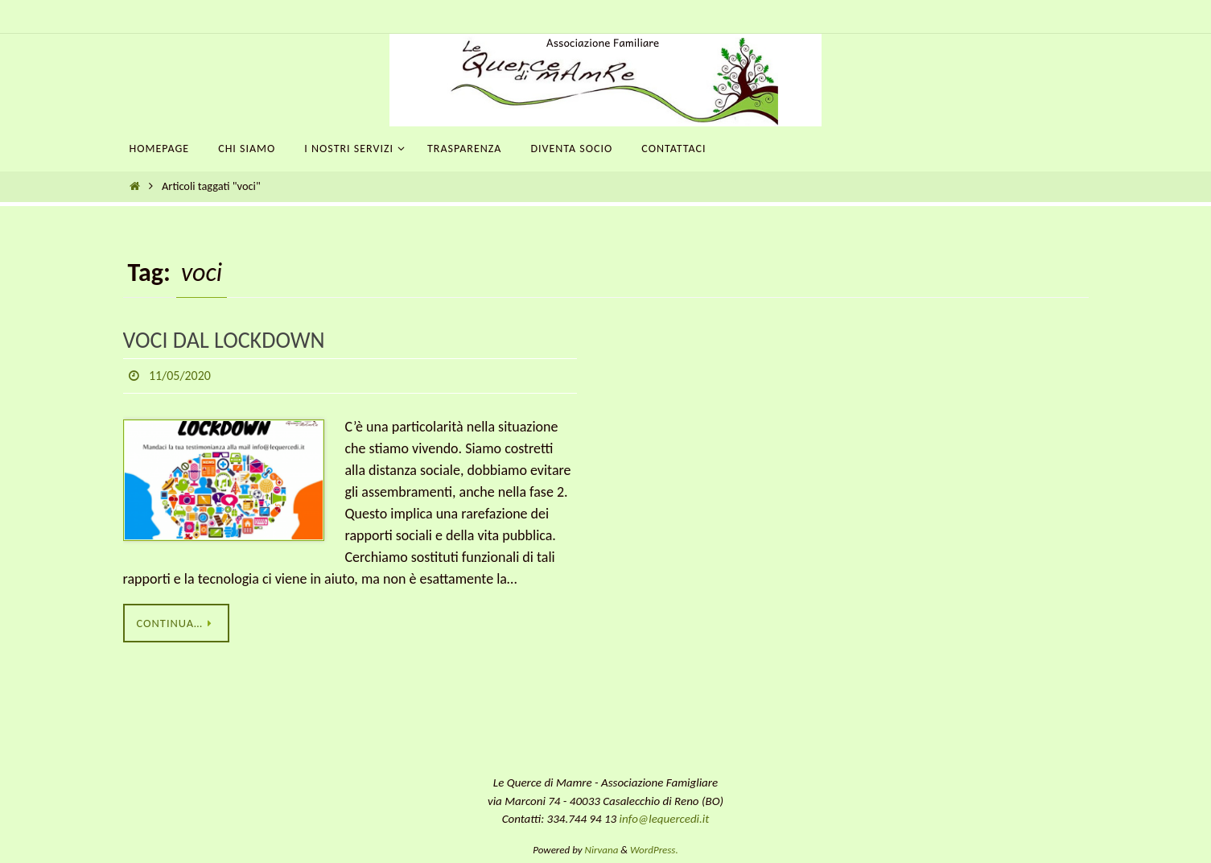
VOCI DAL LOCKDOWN (224, 340)
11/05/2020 (180, 375)
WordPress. (654, 850)
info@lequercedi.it (665, 818)
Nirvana (602, 850)
